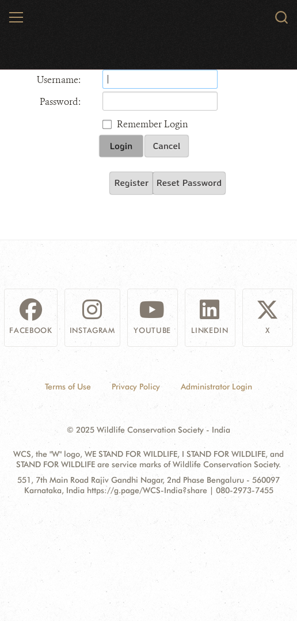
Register (132, 182)
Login (121, 146)
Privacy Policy (136, 386)
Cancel (167, 146)
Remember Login (152, 124)
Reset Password (189, 182)
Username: (59, 80)
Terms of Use (68, 386)
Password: (60, 102)
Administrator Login (216, 386)
